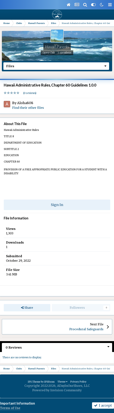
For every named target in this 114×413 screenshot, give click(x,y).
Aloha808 (25, 103)
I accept (103, 405)
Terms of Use (10, 408)
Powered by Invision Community (57, 390)
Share (27, 307)
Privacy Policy (78, 381)
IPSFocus (49, 381)
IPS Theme (34, 381)
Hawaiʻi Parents (57, 46)
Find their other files (28, 108)
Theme (62, 381)
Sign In (57, 205)
